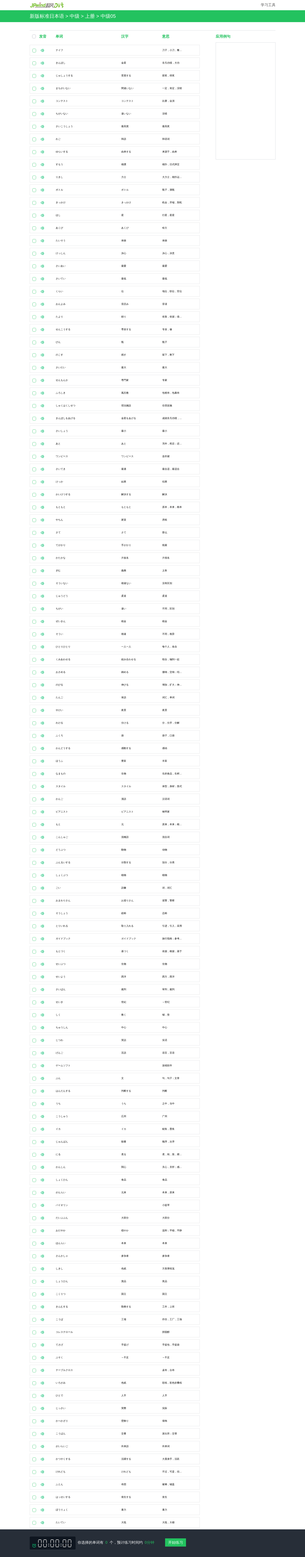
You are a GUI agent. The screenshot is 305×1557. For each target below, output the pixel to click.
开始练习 (175, 1542)
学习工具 (268, 5)
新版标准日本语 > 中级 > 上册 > (65, 16)
